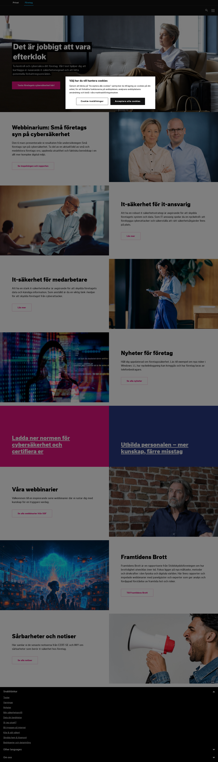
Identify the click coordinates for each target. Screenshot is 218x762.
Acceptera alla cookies (127, 101)
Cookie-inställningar (92, 101)
